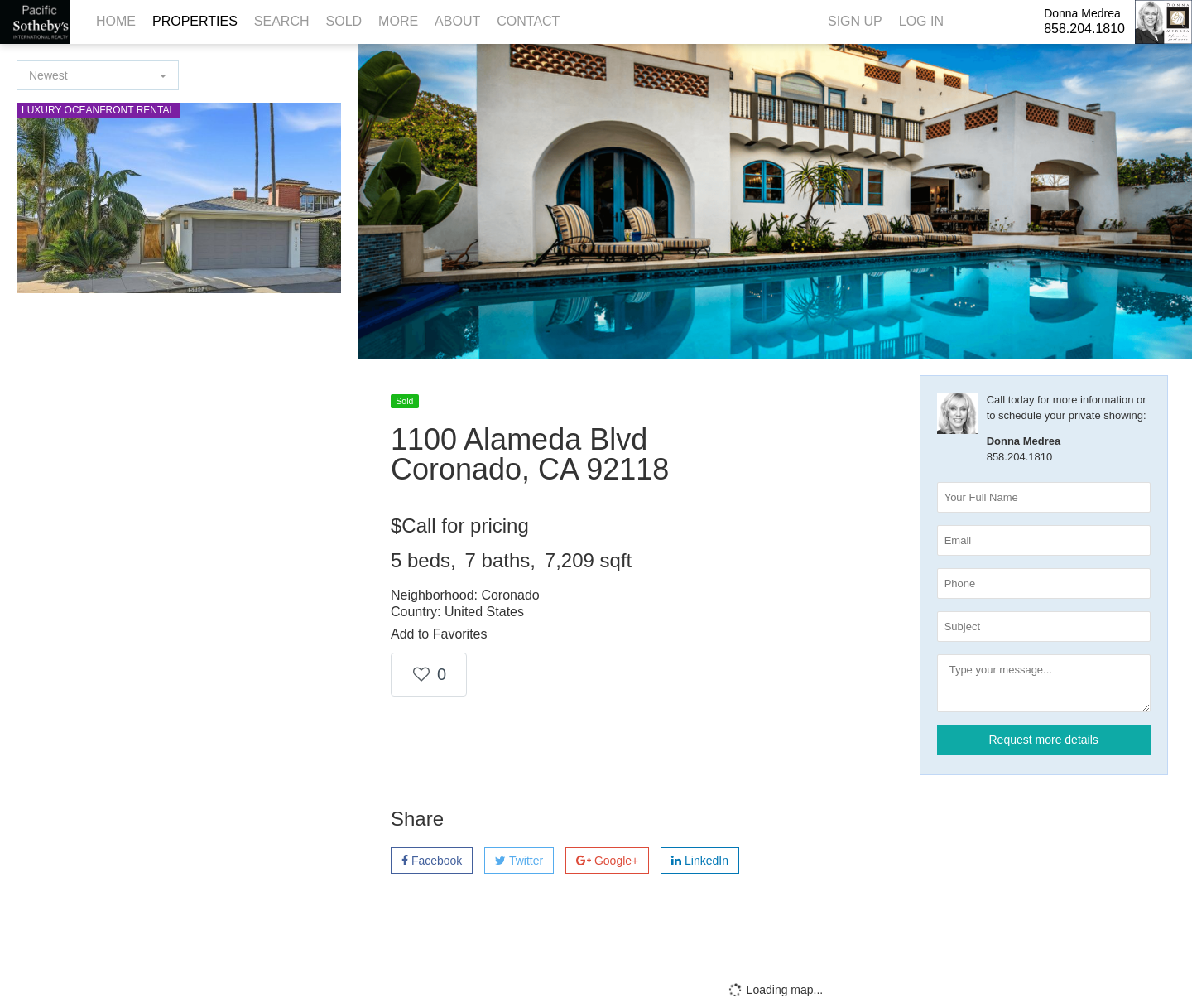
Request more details (1043, 739)
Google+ (607, 860)
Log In (921, 21)
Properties (195, 21)
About (457, 21)
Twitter (519, 860)
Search (282, 21)
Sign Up (855, 21)
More (398, 21)
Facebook (431, 860)
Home (116, 21)
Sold (344, 21)
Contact (528, 21)
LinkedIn (699, 860)
